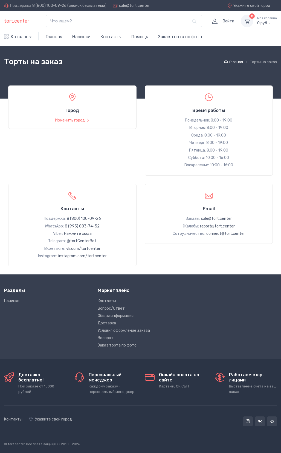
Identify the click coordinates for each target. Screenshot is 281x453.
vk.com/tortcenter (83, 248)
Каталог (16, 36)
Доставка (107, 323)
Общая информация (116, 315)
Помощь (139, 36)
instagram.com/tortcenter (82, 256)
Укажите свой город (248, 5)
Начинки (81, 36)
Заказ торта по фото (180, 36)
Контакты (110, 36)
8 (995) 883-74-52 (82, 226)
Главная (54, 36)
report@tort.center (217, 226)
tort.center (16, 21)
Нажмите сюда (78, 233)
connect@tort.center (225, 233)
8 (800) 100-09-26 (49, 5)
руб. (267, 20)
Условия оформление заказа (124, 330)
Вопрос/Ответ (111, 308)
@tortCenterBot (81, 241)
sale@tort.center (134, 5)
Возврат (106, 338)
